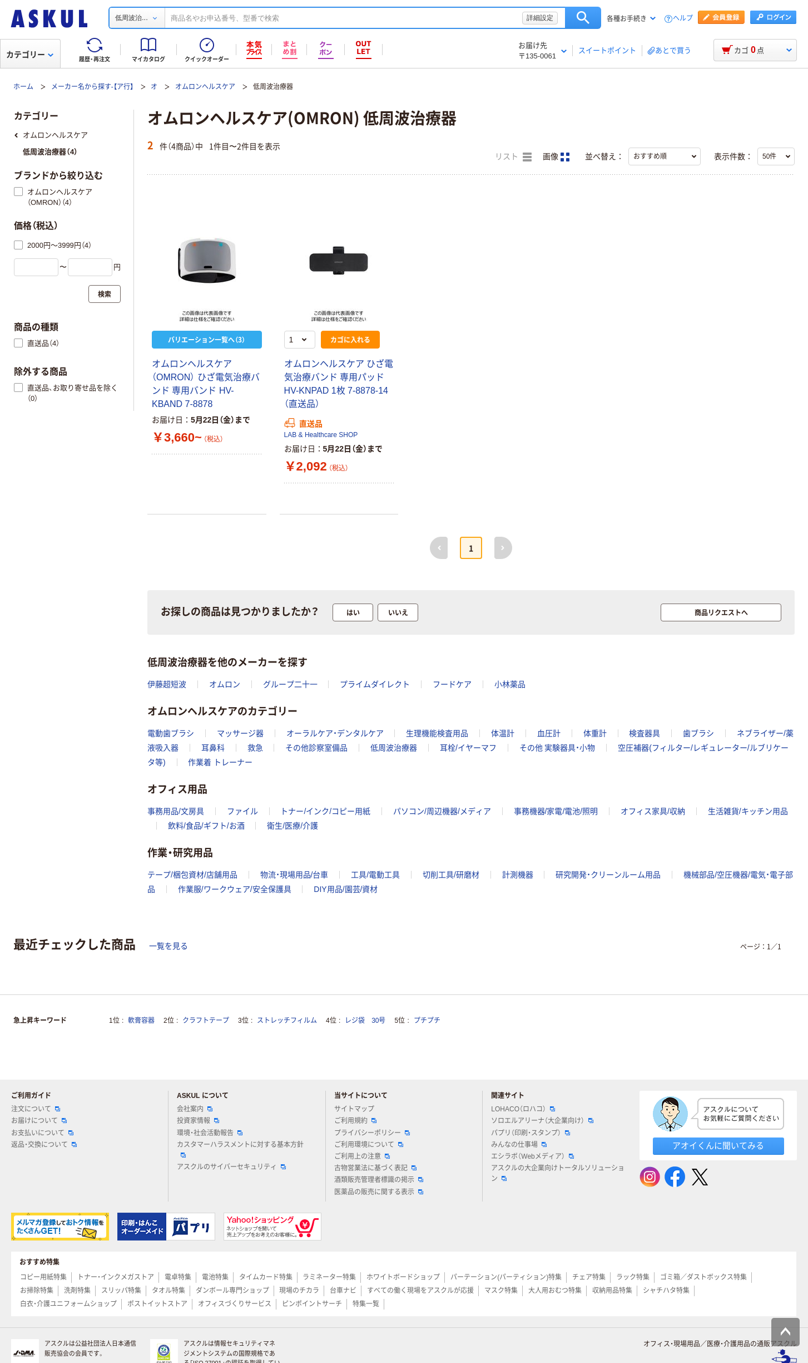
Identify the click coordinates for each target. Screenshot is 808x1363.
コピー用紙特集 (43, 1277)
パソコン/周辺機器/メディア (442, 811)
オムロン (224, 684)
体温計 (502, 733)
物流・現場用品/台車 (294, 874)
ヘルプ (683, 18)
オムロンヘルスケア (205, 87)
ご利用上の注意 (362, 1156)
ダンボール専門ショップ (232, 1291)
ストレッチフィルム (287, 1020)
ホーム (23, 87)
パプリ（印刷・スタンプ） (530, 1133)
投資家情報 (198, 1121)
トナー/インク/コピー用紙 (325, 811)
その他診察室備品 (316, 747)
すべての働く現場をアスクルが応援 (420, 1291)
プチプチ (427, 1020)
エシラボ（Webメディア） (532, 1156)
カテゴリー (29, 54)
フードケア (452, 684)
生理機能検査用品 (437, 733)
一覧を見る (168, 946)
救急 (255, 747)
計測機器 (517, 874)
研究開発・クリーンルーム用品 (608, 874)
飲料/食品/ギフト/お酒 (206, 825)
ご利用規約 (355, 1121)
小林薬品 (510, 684)
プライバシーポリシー (372, 1133)
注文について (35, 1109)
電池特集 (215, 1277)
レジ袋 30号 (365, 1020)
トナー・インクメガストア (115, 1277)
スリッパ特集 (121, 1291)
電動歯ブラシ (170, 733)
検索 (583, 18)
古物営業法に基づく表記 (375, 1168)
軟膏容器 (141, 1020)
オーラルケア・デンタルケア (335, 733)
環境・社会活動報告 (209, 1133)
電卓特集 (178, 1277)
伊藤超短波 (166, 684)
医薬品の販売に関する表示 (378, 1192)
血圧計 (549, 733)
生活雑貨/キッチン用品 (748, 811)
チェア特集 (589, 1277)
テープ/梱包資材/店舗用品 (192, 874)
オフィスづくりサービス (234, 1304)
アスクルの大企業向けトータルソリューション (557, 1173)
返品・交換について (44, 1145)
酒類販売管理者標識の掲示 (378, 1180)
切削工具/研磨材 (451, 874)
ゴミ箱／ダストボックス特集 (703, 1277)
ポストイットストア (157, 1304)
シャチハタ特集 (666, 1291)
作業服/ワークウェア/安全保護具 (234, 889)
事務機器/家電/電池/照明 (556, 811)
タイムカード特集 (266, 1277)
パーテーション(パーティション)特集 (506, 1277)
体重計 (595, 733)
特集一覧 (366, 1304)
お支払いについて (42, 1133)
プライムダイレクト (375, 684)
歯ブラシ (698, 733)
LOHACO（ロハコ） (523, 1109)
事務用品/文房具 (175, 811)
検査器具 (644, 733)
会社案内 (194, 1109)
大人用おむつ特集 (555, 1291)
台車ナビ (343, 1291)
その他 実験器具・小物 (557, 747)
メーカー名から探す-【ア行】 (92, 87)
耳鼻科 (213, 747)
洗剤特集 (77, 1291)
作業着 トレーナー (220, 762)
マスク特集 (501, 1291)
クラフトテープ (205, 1020)
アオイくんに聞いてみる (718, 1145)
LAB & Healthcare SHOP (321, 435)
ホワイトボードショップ (403, 1277)
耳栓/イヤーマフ (468, 747)
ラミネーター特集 (329, 1277)
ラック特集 (633, 1277)
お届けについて (39, 1121)
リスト (513, 157)
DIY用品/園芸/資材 (346, 889)
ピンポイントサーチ (312, 1304)
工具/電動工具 (375, 874)
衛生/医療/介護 (292, 825)
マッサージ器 (240, 733)
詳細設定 (540, 17)
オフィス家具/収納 (653, 811)
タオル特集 (168, 1291)
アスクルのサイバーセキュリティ (231, 1167)
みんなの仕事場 (519, 1145)
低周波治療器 (393, 747)
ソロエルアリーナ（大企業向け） (542, 1121)
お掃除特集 (36, 1291)
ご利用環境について (368, 1145)
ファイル (242, 811)
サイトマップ (354, 1109)
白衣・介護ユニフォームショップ (68, 1304)
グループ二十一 (290, 684)
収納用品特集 (612, 1291)
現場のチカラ (299, 1291)
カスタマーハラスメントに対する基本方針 (240, 1149)
